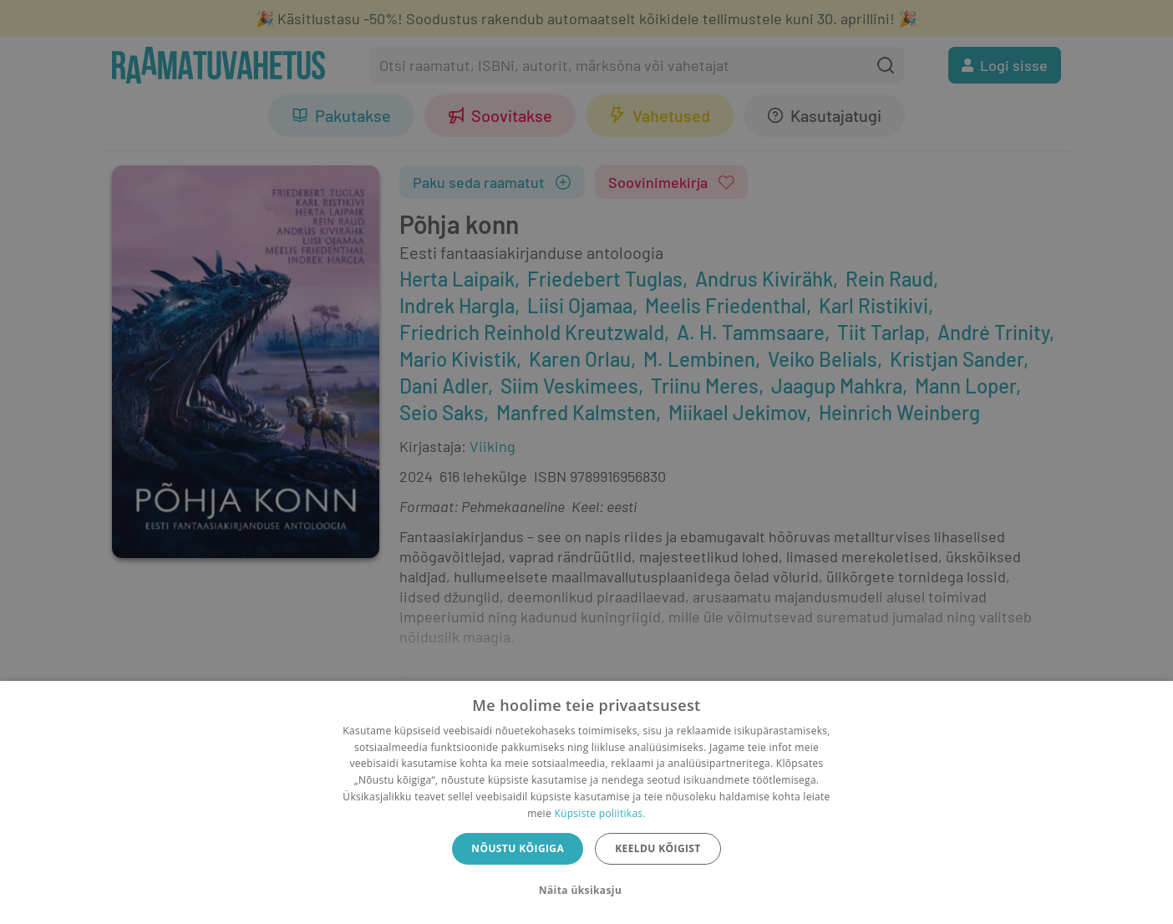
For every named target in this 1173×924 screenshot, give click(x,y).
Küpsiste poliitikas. (599, 813)
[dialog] (586, 802)
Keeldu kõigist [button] (658, 848)
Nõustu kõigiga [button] (517, 848)
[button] (586, 890)
